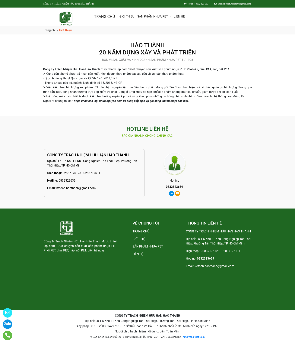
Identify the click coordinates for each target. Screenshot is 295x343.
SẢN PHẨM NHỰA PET (153, 16)
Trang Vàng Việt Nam (193, 336)
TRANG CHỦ (104, 16)
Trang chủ (49, 30)
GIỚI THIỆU (126, 16)
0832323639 (67, 180)
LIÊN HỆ (179, 16)
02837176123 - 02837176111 (82, 173)
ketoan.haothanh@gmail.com (76, 188)
